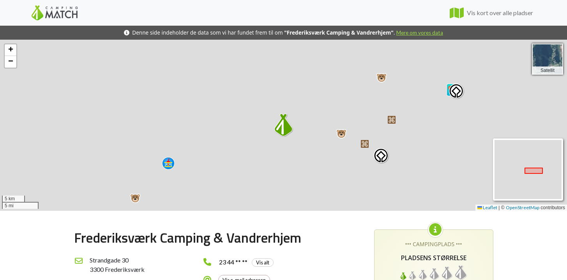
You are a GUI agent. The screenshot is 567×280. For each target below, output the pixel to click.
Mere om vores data (419, 33)
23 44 (246, 262)
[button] (135, 198)
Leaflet (487, 207)
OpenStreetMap (522, 207)
